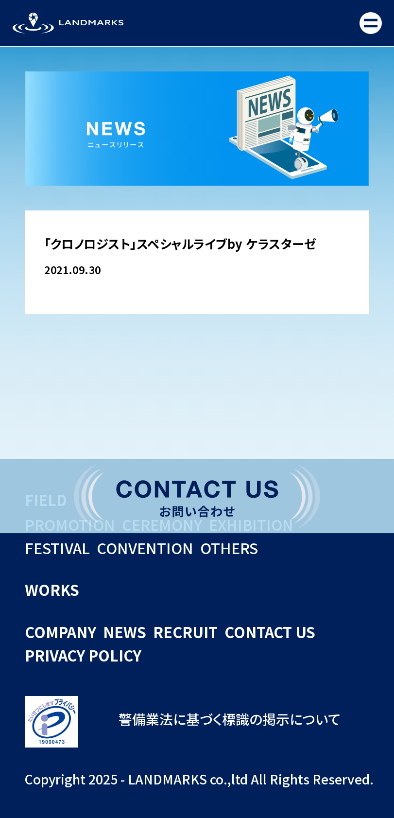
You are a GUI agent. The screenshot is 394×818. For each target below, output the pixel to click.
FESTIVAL (57, 547)
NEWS (124, 632)
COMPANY (60, 632)
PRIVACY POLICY (83, 655)
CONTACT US (269, 632)
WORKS (52, 589)
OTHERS (229, 547)
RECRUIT (185, 632)
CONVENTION (145, 547)
